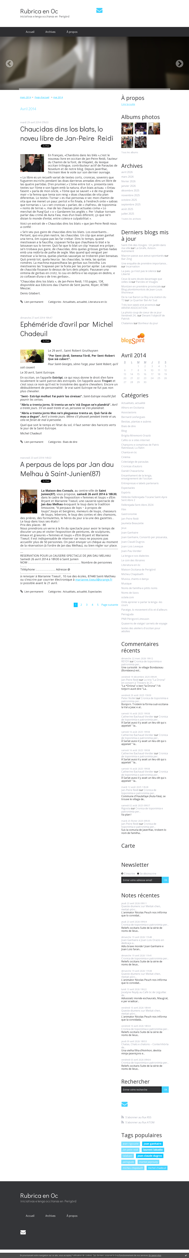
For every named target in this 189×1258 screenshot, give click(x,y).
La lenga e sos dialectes (135, 555)
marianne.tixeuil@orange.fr (93, 579)
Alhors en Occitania (132, 407)
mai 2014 (58, 97)
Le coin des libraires (133, 560)
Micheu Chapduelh (132, 574)
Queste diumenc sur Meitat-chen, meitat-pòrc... (141, 907)
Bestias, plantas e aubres (136, 421)
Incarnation (133, 266)
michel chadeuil (157, 1168)
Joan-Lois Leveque (132, 546)
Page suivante (109, 604)
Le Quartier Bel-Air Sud (143, 300)
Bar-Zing (126, 259)
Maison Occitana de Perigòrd (138, 569)
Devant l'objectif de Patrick (143, 317)
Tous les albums (129, 152)
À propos (72, 32)
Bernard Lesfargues (133, 417)
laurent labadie (153, 1149)
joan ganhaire (152, 1143)
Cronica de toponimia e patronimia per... (141, 663)
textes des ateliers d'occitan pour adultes (140, 630)
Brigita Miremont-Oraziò (136, 435)
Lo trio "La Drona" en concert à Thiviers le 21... (143, 681)
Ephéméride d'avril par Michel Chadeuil (66, 328)
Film (123, 509)
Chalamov (127, 323)
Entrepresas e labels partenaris (140, 483)
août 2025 (127, 209)
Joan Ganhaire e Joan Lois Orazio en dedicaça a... (142, 941)
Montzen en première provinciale (141, 286)
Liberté (125, 274)
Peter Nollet (128, 698)
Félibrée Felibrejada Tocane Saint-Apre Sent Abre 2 (144, 499)
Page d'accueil (42, 97)
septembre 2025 (131, 204)
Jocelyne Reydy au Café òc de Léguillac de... (143, 993)
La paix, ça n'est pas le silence (138, 271)
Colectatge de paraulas (135, 461)
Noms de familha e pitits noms (139, 588)
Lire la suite (128, 104)
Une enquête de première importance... (144, 263)
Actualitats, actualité (75, 302)
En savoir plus (155, 1255)
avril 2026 (127, 172)
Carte (128, 845)
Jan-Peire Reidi (130, 518)
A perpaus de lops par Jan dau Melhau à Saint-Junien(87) (67, 468)
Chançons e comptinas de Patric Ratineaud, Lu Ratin (140, 446)
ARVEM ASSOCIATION (134, 308)
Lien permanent (31, 302)
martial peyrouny (148, 1162)
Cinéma (125, 457)
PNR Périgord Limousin (135, 618)
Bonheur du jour (148, 323)
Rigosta (125, 808)
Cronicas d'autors (131, 466)
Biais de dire (70, 442)
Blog (124, 430)
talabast (127, 1155)
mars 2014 (25, 97)
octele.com (127, 597)
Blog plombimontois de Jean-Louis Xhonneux (141, 291)
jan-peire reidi (130, 1149)
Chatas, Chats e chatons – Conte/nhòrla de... (144, 1045)
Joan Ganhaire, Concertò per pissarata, (144, 537)
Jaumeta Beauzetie (132, 523)
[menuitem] (30, 32)
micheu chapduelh (133, 1168)
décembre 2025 (130, 190)
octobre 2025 (129, 199)
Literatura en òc (97, 302)
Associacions (128, 412)
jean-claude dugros (149, 1155)
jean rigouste (131, 1143)
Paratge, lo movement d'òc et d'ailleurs (144, 609)
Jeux (123, 528)
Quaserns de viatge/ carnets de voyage (144, 623)
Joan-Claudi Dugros (133, 541)
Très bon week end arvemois (138, 305)
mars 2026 (127, 176)
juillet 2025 (127, 213)
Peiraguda (127, 614)
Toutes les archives (131, 219)
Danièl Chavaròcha (132, 470)
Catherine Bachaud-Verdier (137, 716)
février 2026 (128, 181)
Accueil (30, 32)
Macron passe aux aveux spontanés (142, 255)
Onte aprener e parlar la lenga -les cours (141, 604)
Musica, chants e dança (135, 578)
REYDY (125, 661)
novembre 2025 (130, 195)
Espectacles (95, 591)
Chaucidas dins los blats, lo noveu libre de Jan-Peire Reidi (67, 133)
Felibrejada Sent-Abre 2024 (137, 504)
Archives (50, 32)
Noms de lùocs (130, 592)
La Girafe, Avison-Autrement (138, 249)
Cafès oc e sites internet (135, 440)
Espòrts (125, 492)
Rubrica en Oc (39, 11)
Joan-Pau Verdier (131, 551)
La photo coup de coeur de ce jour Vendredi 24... (141, 314)
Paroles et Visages (147, 282)
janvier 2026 (128, 185)
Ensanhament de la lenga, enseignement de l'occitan (136, 477)
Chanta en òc (129, 452)
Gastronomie (129, 514)
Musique (126, 583)
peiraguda (128, 1162)
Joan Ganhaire (129, 532)
